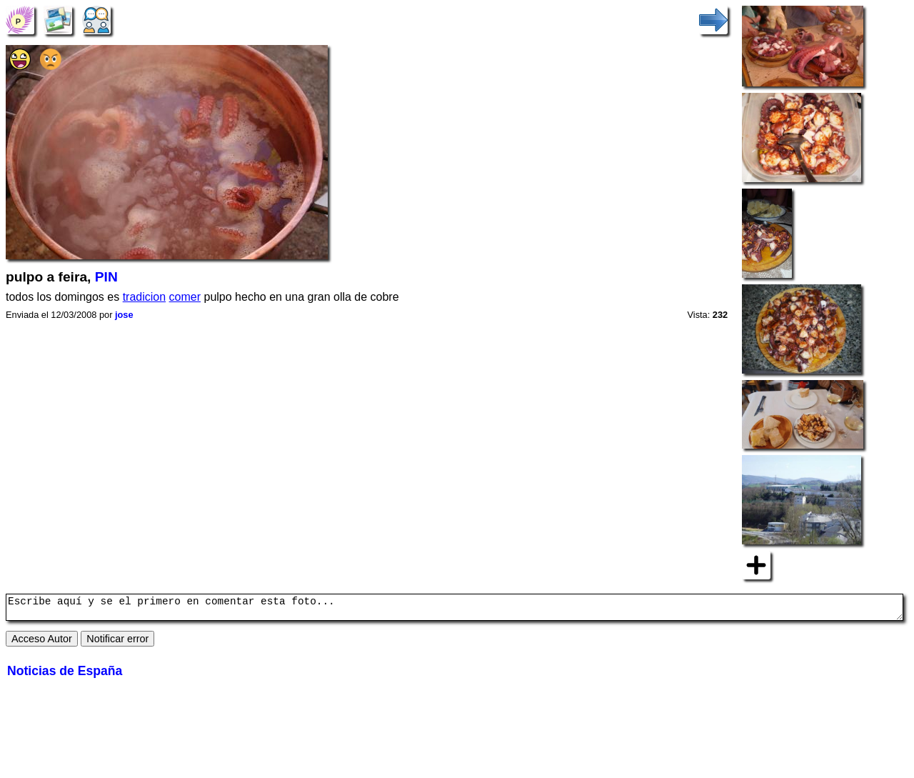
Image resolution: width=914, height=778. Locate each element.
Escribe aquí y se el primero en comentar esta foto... (454, 609)
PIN (106, 276)
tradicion (144, 297)
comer (185, 297)
